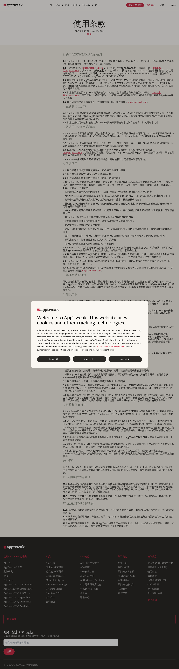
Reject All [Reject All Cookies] (53, 359)
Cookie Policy (102, 346)
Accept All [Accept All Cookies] (125, 359)
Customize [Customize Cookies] (89, 359)
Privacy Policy (117, 346)
